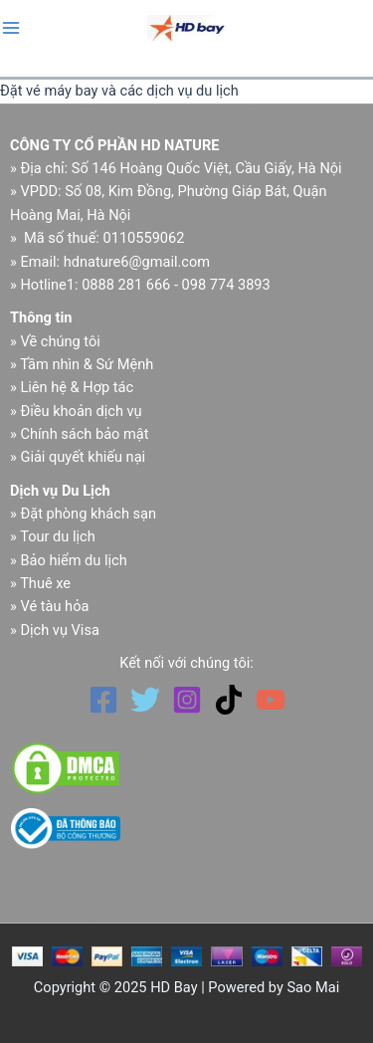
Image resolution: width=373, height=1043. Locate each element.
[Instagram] (187, 700)
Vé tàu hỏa (54, 606)
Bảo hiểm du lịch (73, 560)
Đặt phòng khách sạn (88, 513)
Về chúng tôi (59, 341)
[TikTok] (229, 700)
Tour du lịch (57, 536)
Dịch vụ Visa (59, 630)
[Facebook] (103, 700)
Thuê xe (45, 583)
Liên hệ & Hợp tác (76, 387)
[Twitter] (145, 700)
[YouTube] (270, 700)
